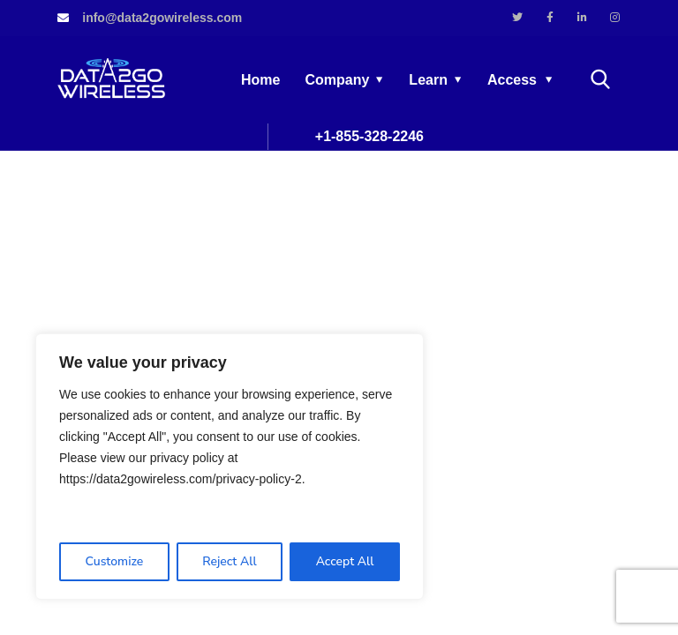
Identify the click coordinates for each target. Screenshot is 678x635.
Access (512, 79)
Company (337, 79)
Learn (428, 79)
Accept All (345, 561)
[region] (229, 466)
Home (260, 79)
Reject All (229, 561)
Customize (114, 561)
